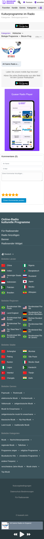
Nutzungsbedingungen (22, 486)
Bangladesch (33, 271)
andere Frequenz (8, 461)
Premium (29, 2)
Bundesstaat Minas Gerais (14, 336)
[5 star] (16, 194)
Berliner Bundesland (35, 319)
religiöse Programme (29, 450)
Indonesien (11, 282)
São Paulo (32, 357)
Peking (10, 357)
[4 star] (13, 194)
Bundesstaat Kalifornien (14, 319)
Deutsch (7, 254)
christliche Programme (28, 456)
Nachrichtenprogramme (19, 440)
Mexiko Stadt (33, 362)
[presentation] (19, 186)
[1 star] (3, 194)
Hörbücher (17, 33)
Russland (32, 276)
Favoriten (6, 8)
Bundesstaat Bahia (35, 325)
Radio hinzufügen (10, 235)
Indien (9, 271)
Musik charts (32, 467)
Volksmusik (6, 404)
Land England (12, 313)
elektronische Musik (9, 398)
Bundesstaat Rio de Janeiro (35, 336)
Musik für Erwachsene (10, 409)
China (9, 265)
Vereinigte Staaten (14, 276)
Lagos (9, 367)
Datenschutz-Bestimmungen (22, 492)
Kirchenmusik (26, 398)
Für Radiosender (10, 231)
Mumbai (31, 351)
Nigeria (31, 265)
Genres (22, 8)
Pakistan (10, 287)
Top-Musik (5, 472)
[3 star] (10, 194)
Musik (3, 440)
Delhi (30, 378)
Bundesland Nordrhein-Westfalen (35, 313)
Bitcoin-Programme (29, 36)
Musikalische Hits (8, 456)
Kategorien (31, 8)
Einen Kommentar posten (13, 200)
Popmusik (5, 393)
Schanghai (11, 351)
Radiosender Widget (11, 243)
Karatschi (32, 367)
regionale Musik (7, 445)
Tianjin (31, 373)
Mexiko (31, 287)
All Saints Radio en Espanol (11, 64)
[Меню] (40, 7)
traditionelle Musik (21, 425)
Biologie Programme (9, 36)
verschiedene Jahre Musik (12, 467)
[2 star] (6, 194)
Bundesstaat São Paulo (14, 307)
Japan (31, 281)
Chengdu (10, 378)
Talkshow (22, 445)
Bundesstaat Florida (35, 307)
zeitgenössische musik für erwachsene (17, 414)
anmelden (40, 2)
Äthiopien (32, 292)
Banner (5, 239)
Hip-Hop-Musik (25, 420)
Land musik (6, 425)
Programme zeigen (9, 450)
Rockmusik (17, 393)
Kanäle (15, 8)
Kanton (10, 362)
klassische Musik (8, 420)
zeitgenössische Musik (23, 404)
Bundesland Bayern (35, 331)
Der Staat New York (14, 330)
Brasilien (10, 293)
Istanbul (10, 373)
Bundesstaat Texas (14, 324)
